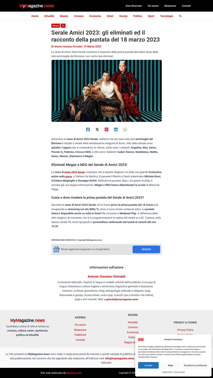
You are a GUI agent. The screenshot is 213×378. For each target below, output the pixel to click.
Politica (136, 16)
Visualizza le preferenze (195, 365)
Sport (149, 16)
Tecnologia (164, 16)
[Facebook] (84, 129)
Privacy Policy (179, 372)
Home (37, 16)
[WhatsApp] (128, 129)
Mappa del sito (132, 342)
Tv (177, 16)
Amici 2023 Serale (75, 172)
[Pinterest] (106, 129)
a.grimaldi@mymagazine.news (121, 299)
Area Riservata (137, 5)
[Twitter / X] (95, 129)
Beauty (66, 16)
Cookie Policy (167, 372)
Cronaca (80, 16)
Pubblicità (80, 334)
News (56, 25)
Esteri (110, 16)
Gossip (123, 16)
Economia (96, 16)
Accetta (148, 365)
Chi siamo (155, 5)
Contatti (186, 5)
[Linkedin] (117, 129)
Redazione (171, 5)
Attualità (51, 16)
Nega (170, 365)
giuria (82, 176)
